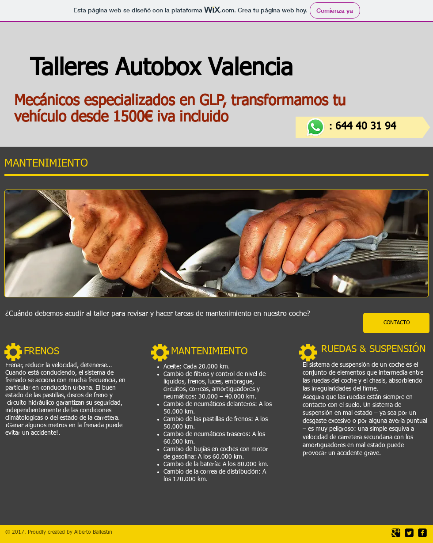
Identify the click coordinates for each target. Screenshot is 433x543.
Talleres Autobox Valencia (177, 68)
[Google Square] (395, 532)
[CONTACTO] (396, 323)
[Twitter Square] (409, 532)
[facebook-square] (422, 532)
